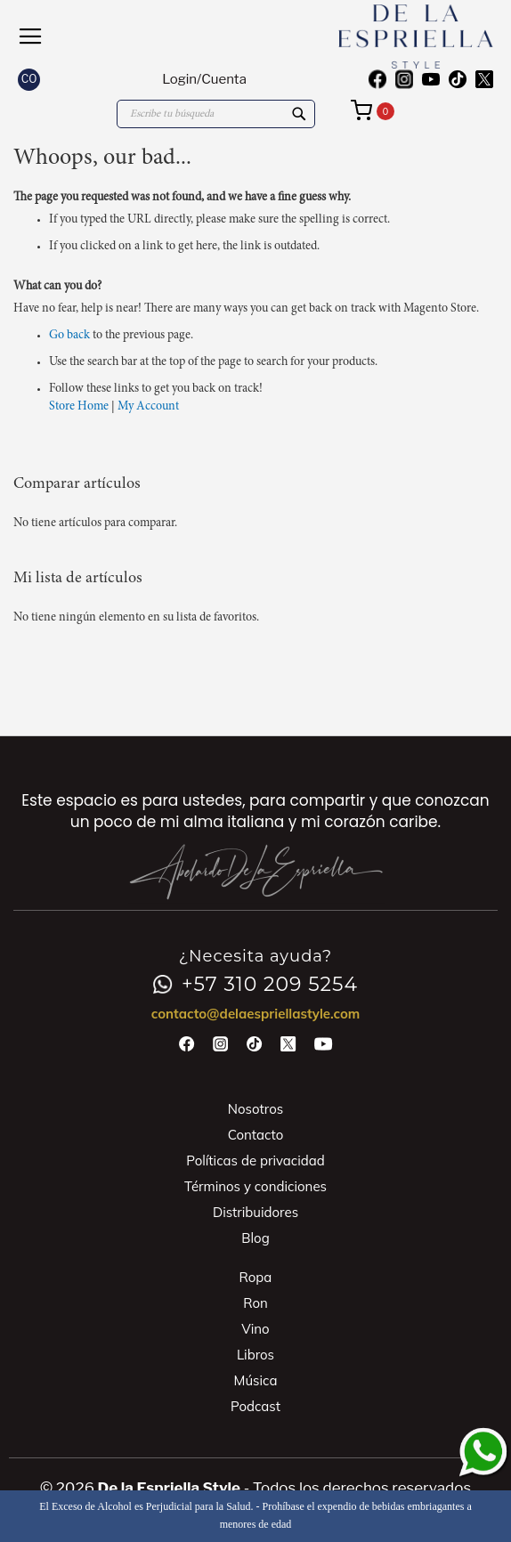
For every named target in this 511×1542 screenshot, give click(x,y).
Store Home (79, 407)
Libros (255, 1354)
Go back (69, 335)
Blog (255, 1238)
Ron (255, 1302)
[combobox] (216, 114)
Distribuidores (255, 1212)
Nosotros (255, 1108)
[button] (29, 80)
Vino (255, 1328)
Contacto (256, 1134)
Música (256, 1380)
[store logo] (374, 36)
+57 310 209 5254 (255, 984)
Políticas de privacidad (255, 1160)
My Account (148, 407)
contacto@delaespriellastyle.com (256, 1013)
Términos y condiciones (255, 1186)
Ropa (255, 1277)
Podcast (255, 1406)
